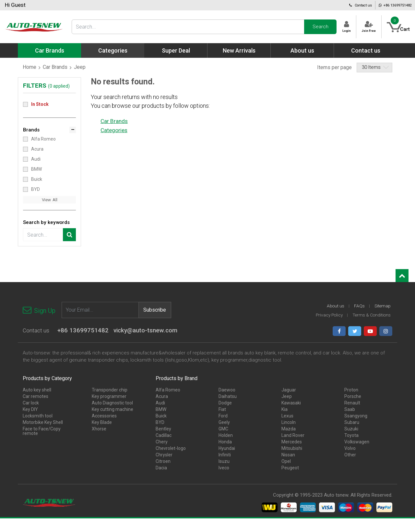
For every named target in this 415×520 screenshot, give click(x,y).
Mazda (288, 430)
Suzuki (351, 430)
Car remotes (35, 398)
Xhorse (99, 430)
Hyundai (227, 450)
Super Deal (176, 50)
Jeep (286, 398)
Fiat (222, 411)
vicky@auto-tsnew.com (148, 333)
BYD (35, 189)
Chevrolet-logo (171, 450)
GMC (223, 430)
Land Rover (292, 437)
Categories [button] (112, 50)
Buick (36, 179)
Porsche (352, 398)
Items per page (334, 67)
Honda (225, 443)
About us (302, 50)
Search (303, 27)
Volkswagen (356, 443)
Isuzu (224, 463)
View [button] (46, 200)
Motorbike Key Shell (43, 424)
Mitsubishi (291, 450)
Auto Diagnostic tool (112, 404)
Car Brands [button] (49, 50)
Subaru (351, 424)
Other (350, 456)
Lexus (287, 417)
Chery (162, 443)
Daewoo (227, 391)
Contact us (335, 5)
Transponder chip (109, 391)
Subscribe (154, 311)
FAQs (358, 307)
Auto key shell (37, 391)
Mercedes (291, 443)
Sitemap (382, 307)
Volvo (350, 450)
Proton (351, 391)
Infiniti (225, 456)
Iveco (224, 469)
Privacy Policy (326, 316)
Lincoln (288, 424)
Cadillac (164, 437)
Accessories (104, 417)
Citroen (163, 463)
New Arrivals (239, 50)
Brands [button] (32, 130)
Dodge (225, 404)
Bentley (163, 430)
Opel (286, 463)
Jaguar (288, 391)
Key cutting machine (112, 411)
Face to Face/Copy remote (42, 432)
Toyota (351, 437)
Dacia (161, 469)
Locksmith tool (38, 417)
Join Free (361, 26)
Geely (224, 424)
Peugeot (290, 469)
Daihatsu (228, 398)
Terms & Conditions (370, 316)
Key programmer (109, 398)
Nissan (288, 456)
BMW (36, 169)
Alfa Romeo (43, 139)
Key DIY (30, 411)
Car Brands (55, 67)
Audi (36, 159)
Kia (284, 411)
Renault (352, 404)
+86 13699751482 (385, 5)
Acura (37, 149)
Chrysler (164, 456)
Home (29, 67)
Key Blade (102, 424)
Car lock (31, 404)
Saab (349, 411)
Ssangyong (355, 417)
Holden (226, 437)
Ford (223, 417)
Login (332, 26)
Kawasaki (291, 404)
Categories (115, 129)
